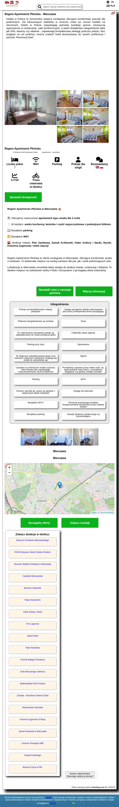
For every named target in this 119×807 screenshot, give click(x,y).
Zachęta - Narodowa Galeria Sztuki (33, 695)
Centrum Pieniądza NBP (33, 743)
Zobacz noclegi (80, 522)
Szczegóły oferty (39, 522)
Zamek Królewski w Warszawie (33, 731)
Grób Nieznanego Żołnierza (32, 671)
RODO (53, 803)
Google (48, 797)
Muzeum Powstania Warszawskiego (32, 540)
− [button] (9, 473)
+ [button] (9, 467)
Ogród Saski (32, 636)
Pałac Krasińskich (33, 600)
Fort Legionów (32, 624)
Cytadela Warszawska (33, 576)
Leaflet (94, 513)
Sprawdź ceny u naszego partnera (55, 291)
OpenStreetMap (106, 513)
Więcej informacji (94, 291)
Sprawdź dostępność (23, 197)
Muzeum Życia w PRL (33, 767)
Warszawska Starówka (32, 707)
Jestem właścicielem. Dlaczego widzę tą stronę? (80, 774)
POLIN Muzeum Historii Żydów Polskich (33, 552)
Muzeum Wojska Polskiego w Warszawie (32, 564)
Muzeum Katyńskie (32, 588)
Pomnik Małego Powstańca (32, 660)
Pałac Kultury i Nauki (32, 612)
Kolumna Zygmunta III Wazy (32, 719)
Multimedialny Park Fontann (32, 683)
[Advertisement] (59, 64)
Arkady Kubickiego (32, 755)
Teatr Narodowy (33, 648)
